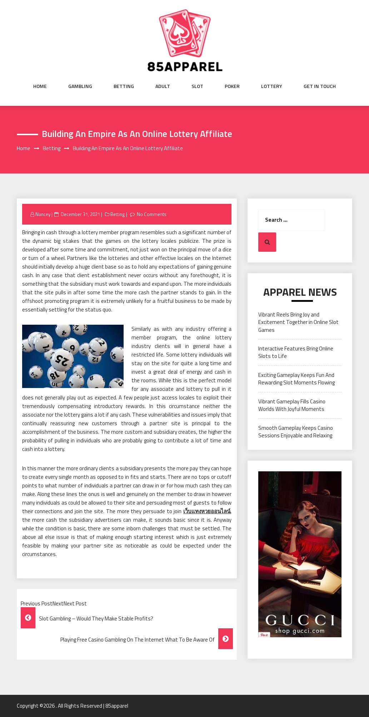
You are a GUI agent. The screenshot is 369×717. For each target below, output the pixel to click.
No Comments (151, 214)
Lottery (271, 86)
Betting (124, 86)
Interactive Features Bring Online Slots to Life (295, 352)
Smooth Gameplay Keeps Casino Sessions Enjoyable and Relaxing (295, 431)
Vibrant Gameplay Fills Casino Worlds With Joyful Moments (291, 405)
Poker (232, 86)
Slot (197, 86)
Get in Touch (320, 86)
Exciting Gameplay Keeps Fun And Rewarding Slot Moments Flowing (296, 379)
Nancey (42, 214)
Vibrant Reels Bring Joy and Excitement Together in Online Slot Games (298, 322)
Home (40, 86)
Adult (162, 86)
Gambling (80, 86)
